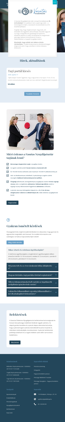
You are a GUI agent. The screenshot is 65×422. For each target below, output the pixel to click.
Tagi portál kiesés (19, 71)
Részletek (15, 342)
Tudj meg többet (17, 41)
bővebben (11, 84)
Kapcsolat (12, 203)
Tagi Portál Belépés (54, 4)
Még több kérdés (15, 242)
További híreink (32, 94)
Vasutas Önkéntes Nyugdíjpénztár (23, 19)
